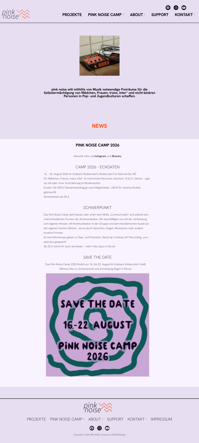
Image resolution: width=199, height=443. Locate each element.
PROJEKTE (72, 14)
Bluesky (116, 156)
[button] (106, 14)
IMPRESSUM (161, 419)
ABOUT (137, 14)
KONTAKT (185, 14)
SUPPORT (160, 14)
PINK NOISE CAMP (106, 14)
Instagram (100, 156)
